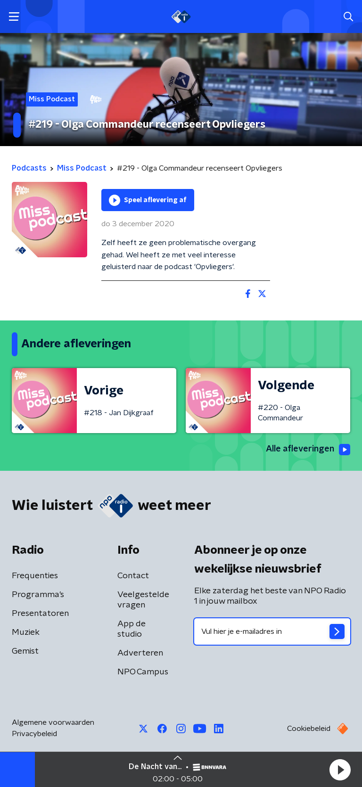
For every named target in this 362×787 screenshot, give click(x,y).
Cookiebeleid (308, 728)
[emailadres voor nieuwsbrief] (272, 631)
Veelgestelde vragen (143, 599)
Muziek (26, 632)
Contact (133, 576)
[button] (340, 769)
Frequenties (35, 576)
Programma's (38, 594)
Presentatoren (40, 613)
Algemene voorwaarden (53, 722)
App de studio (131, 629)
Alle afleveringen (308, 449)
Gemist (25, 651)
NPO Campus (142, 672)
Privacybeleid (34, 734)
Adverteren (140, 653)
